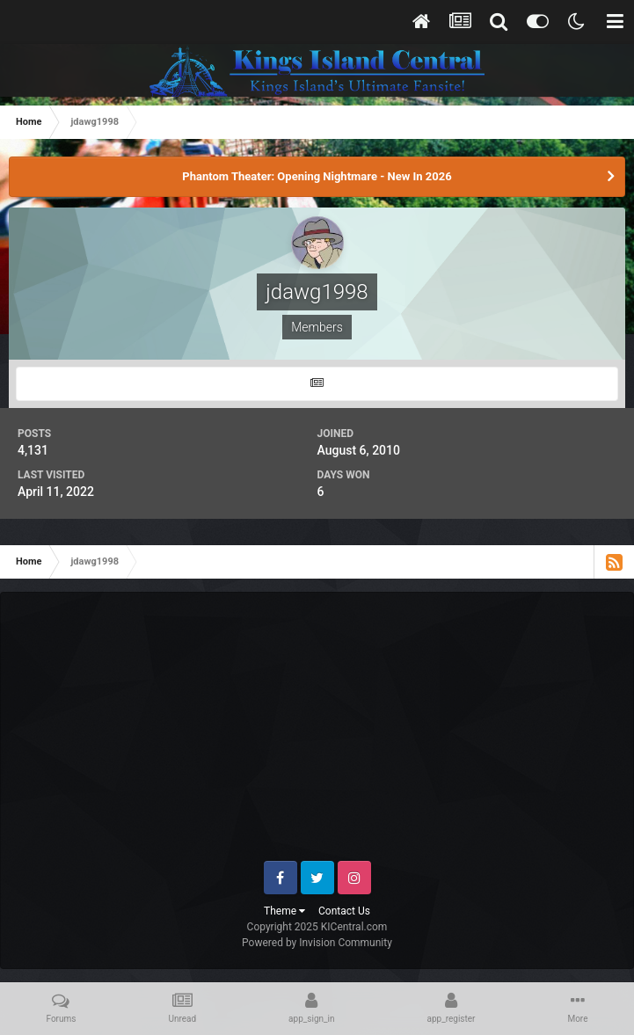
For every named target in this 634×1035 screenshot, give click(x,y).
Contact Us (344, 911)
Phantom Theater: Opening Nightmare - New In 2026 (316, 176)
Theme (284, 911)
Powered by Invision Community (317, 943)
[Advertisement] (326, 733)
